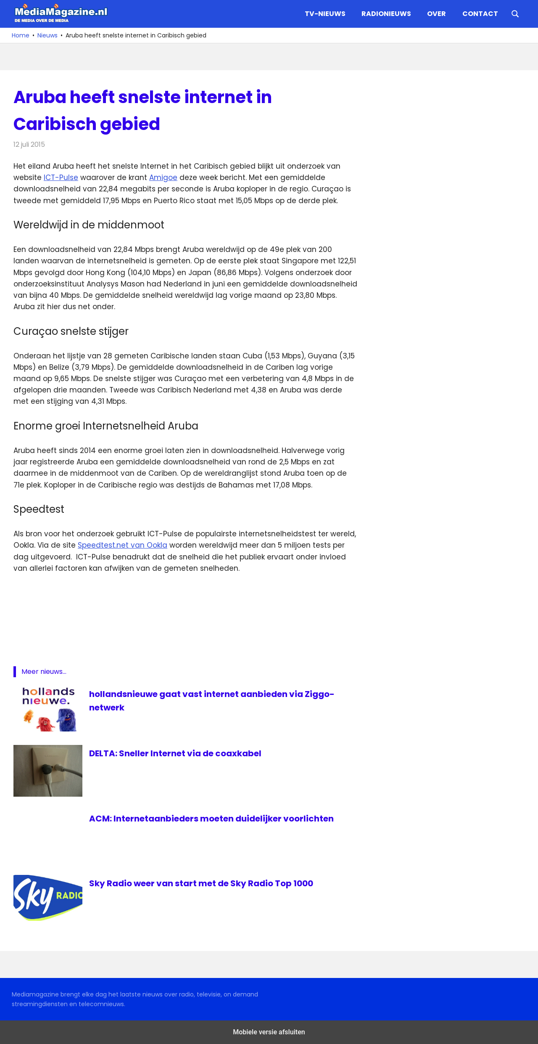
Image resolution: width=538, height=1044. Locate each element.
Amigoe (163, 177)
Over (436, 14)
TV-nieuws (325, 14)
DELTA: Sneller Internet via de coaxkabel (175, 753)
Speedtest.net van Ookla (122, 545)
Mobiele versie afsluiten (269, 1032)
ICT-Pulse (61, 177)
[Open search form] (515, 13)
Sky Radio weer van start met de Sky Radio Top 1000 (201, 883)
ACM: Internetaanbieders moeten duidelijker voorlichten (211, 818)
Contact (480, 14)
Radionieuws (386, 14)
